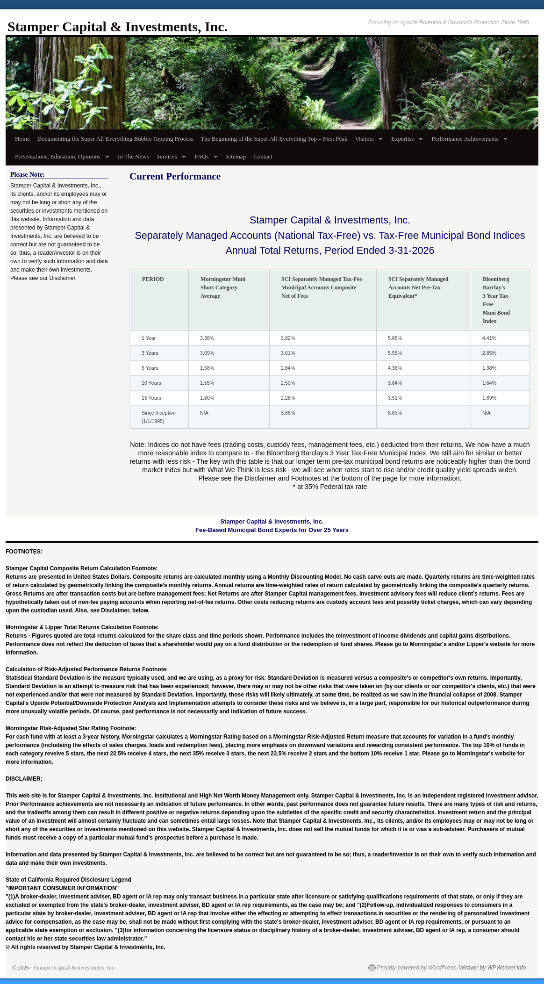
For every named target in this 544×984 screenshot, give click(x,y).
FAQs (204, 159)
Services (169, 159)
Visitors (367, 141)
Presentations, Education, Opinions (60, 159)
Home (22, 138)
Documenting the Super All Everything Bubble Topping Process (115, 138)
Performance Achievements (468, 141)
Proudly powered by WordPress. (417, 967)
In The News (133, 156)
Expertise (405, 141)
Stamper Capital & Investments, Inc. (117, 26)
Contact (262, 156)
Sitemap (236, 156)
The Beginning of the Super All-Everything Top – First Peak (273, 138)
